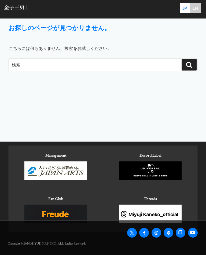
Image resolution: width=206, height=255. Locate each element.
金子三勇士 (17, 7)
